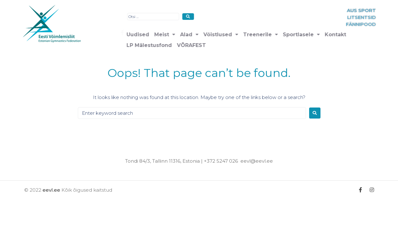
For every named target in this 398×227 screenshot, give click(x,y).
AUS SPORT (382, 11)
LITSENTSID (382, 17)
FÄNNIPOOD (382, 24)
